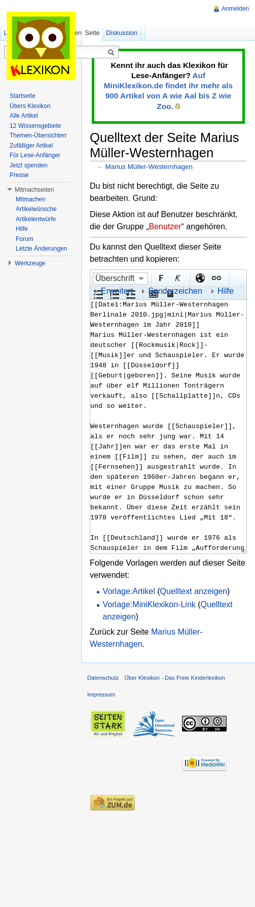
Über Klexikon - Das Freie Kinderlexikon (174, 678)
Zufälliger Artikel (31, 145)
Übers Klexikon (30, 106)
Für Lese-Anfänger (35, 155)
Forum (24, 238)
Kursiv (177, 277)
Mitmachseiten (34, 189)
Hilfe (225, 291)
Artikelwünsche (36, 209)
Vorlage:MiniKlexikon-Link (149, 604)
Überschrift (114, 278)
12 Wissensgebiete (35, 125)
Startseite (22, 95)
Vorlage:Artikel (129, 591)
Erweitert (117, 291)
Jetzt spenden (29, 165)
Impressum (101, 694)
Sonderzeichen (175, 291)
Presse (19, 175)
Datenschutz (103, 678)
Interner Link (216, 277)
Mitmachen (31, 199)
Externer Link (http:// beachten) (200, 277)
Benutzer (165, 226)
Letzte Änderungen (41, 248)
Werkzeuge (30, 263)
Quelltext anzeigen (194, 591)
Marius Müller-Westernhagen (149, 166)
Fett (161, 277)
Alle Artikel (24, 115)
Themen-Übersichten (38, 135)
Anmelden (235, 8)
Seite (92, 33)
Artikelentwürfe (36, 219)
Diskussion (121, 33)
